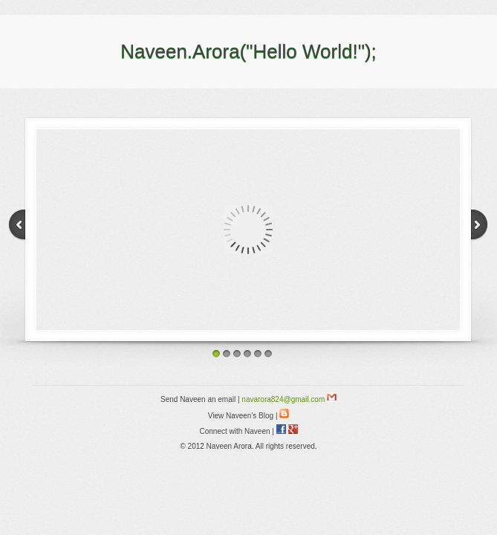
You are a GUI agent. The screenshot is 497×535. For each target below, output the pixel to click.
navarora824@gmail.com (289, 399)
